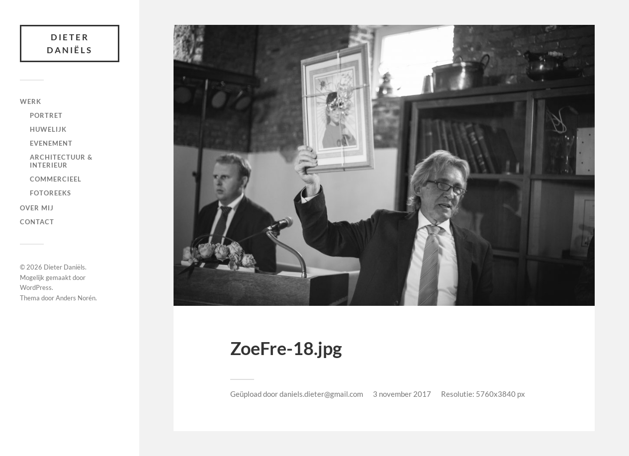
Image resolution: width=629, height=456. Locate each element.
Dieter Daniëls (69, 43)
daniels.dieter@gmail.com (321, 393)
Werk (30, 101)
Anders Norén (75, 298)
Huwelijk (48, 129)
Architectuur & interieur (61, 161)
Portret (46, 115)
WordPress (36, 287)
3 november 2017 (402, 393)
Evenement (51, 143)
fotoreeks (50, 193)
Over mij (37, 208)
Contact (37, 222)
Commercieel (56, 179)
